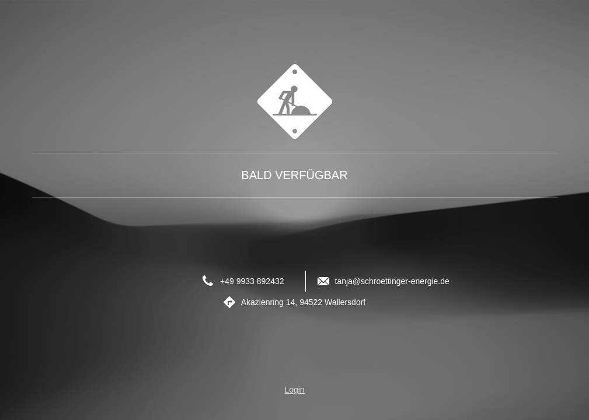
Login (294, 389)
